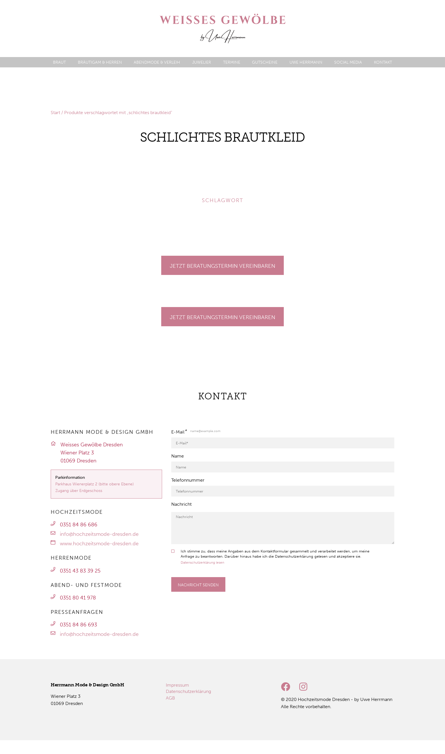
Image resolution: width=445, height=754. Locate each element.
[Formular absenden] (198, 584)
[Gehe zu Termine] (222, 265)
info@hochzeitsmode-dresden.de (99, 534)
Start (55, 112)
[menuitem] (59, 62)
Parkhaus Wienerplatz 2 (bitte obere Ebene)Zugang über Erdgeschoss (94, 487)
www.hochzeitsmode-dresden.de (99, 543)
